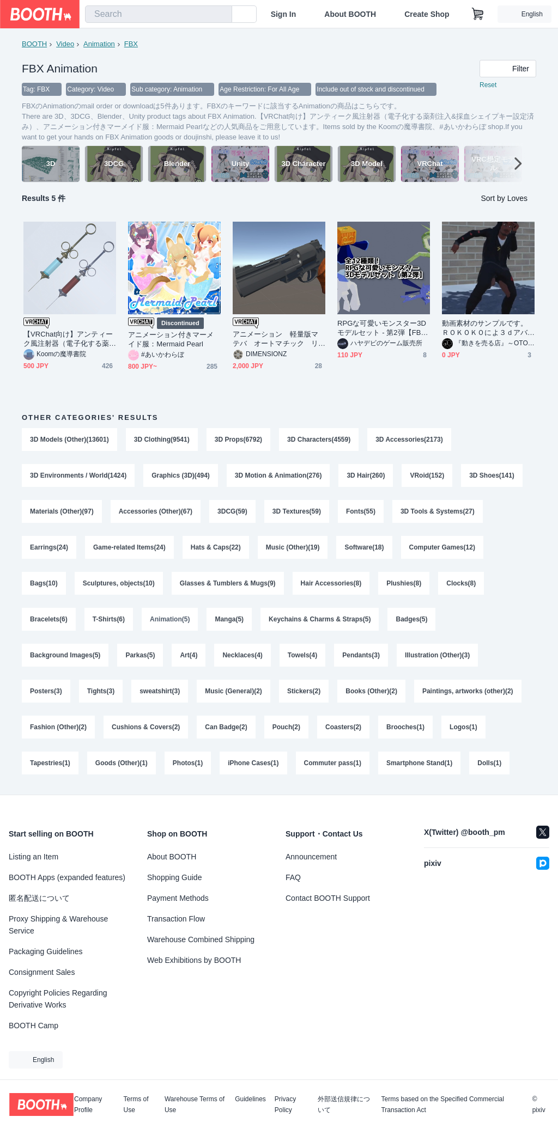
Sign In (283, 14)
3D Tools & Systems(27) (438, 511)
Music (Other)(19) (293, 547)
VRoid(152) (427, 475)
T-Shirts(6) (109, 619)
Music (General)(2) (233, 691)
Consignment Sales (42, 972)
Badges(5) (411, 619)
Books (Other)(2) (371, 691)
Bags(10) (44, 583)
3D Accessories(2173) (409, 439)
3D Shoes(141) (491, 475)
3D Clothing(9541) (162, 439)
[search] (221, 14)
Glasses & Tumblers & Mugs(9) (228, 583)
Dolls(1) (489, 763)
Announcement (311, 856)
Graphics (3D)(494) (180, 475)
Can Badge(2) (226, 727)
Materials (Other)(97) (62, 511)
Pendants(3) (361, 655)
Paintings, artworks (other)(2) (467, 691)
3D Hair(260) (366, 475)
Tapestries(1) (50, 763)
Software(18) (364, 547)
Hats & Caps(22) (216, 547)
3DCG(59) (232, 511)
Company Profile (88, 1104)
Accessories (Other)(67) (155, 511)
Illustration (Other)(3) (437, 655)
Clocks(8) (461, 583)
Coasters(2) (343, 727)
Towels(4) (302, 655)
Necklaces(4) (242, 655)
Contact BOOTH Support (328, 898)
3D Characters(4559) (318, 439)
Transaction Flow (176, 918)
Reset (488, 85)
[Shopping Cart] (478, 14)
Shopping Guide (174, 877)
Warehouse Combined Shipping (200, 939)
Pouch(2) (286, 727)
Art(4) (188, 655)
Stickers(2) (303, 691)
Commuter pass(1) (332, 763)
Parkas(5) (140, 655)
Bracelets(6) (49, 619)
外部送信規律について (344, 1104)
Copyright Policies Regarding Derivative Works (58, 998)
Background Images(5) (65, 655)
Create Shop (426, 14)
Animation (99, 44)
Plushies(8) (403, 583)
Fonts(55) (360, 511)
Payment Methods (178, 898)
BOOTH (34, 44)
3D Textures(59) (296, 511)
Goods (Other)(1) (121, 763)
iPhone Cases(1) (253, 763)
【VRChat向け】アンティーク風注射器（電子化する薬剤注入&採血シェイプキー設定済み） (68, 339)
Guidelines (250, 1099)
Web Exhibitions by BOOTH (194, 960)
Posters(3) (46, 691)
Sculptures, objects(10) (119, 583)
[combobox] (158, 14)
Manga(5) (229, 619)
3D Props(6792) (238, 439)
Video (65, 44)
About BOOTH (350, 14)
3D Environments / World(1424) (78, 475)
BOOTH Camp (33, 1025)
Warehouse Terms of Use (195, 1104)
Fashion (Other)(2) (58, 727)
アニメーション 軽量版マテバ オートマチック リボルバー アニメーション (275, 339)
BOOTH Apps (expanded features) (67, 877)
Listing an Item (33, 856)
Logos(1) (463, 727)
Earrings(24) (49, 547)
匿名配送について (39, 898)
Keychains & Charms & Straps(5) (320, 619)
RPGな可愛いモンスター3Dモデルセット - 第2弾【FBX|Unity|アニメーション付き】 (382, 328)
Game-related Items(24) (129, 547)
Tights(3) (100, 691)
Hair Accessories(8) (331, 583)
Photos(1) (188, 763)
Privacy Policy (285, 1104)
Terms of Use (136, 1104)
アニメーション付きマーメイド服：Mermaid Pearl (171, 339)
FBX (131, 44)
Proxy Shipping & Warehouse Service (58, 924)
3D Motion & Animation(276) (278, 475)
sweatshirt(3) (160, 691)
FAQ (293, 877)
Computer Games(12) (442, 547)
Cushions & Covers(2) (146, 727)
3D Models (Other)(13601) (69, 439)
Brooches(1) (405, 727)
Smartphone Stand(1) (419, 763)
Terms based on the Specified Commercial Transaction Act (442, 1104)
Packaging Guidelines (45, 951)
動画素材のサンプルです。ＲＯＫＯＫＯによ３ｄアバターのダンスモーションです (484, 328)
